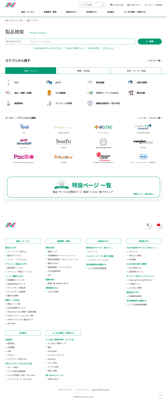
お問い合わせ (53, 379)
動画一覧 (59, 283)
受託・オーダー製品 (136, 70)
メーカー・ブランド (17, 259)
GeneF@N (52, 351)
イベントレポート (19, 379)
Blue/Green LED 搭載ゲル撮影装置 (21, 311)
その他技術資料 (54, 271)
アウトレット (108, 48)
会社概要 (11, 347)
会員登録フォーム (136, 271)
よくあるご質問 (135, 287)
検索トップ (52, 251)
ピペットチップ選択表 (16, 291)
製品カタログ (53, 263)
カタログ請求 (53, 291)
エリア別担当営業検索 (97, 268)
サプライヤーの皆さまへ (17, 359)
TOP (160, 398)
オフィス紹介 (12, 367)
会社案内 (110, 12)
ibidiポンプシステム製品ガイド (20, 319)
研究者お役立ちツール (16, 284)
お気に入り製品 (135, 255)
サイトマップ (82, 390)
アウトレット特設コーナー (19, 271)
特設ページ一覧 (13, 304)
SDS (49, 275)
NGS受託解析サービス (16, 307)
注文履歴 (132, 259)
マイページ (92, 251)
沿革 (9, 351)
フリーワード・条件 (17, 251)
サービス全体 (53, 366)
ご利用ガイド (134, 284)
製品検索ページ (15, 267)
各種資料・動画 (50, 12)
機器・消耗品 (83, 70)
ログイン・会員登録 (155, 5)
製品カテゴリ (14, 255)
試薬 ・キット (30, 70)
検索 (151, 41)
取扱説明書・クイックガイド (59, 267)
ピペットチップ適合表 (16, 287)
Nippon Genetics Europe (100, 390)
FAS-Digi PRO (93, 48)
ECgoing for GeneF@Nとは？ (141, 280)
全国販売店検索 (135, 296)
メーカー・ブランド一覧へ (151, 118)
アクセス (10, 355)
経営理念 (11, 343)
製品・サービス (27, 12)
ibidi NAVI (11, 323)
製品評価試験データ (63, 259)
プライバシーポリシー (65, 390)
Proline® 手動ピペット (75, 48)
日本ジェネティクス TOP (14, 20)
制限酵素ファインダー (16, 280)
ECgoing (51, 359)
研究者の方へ (144, 241)
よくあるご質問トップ (57, 343)
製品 (49, 347)
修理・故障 (52, 370)
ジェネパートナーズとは (98, 260)
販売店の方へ (103, 241)
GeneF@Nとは (135, 267)
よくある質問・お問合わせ (63, 333)
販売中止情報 (12, 295)
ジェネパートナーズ (56, 355)
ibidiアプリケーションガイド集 (20, 315)
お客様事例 (61, 255)
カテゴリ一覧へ (155, 60)
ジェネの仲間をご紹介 (21, 375)
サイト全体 (52, 363)
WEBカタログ (136, 5)
